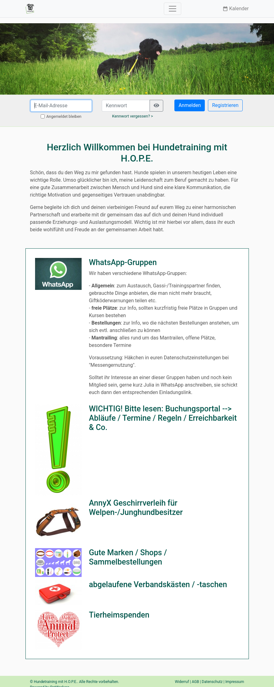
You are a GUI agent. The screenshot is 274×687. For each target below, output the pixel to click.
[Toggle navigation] (172, 8)
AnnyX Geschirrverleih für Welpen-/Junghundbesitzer (135, 508)
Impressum (234, 682)
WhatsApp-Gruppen (123, 262)
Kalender (235, 8)
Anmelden (189, 105)
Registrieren (225, 105)
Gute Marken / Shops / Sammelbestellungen (128, 557)
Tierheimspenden (119, 614)
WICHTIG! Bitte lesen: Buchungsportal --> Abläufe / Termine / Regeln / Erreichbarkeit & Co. (163, 418)
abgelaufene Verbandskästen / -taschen (158, 584)
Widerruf (182, 682)
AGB (195, 682)
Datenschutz (212, 682)
